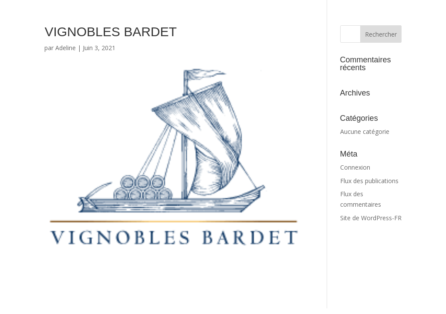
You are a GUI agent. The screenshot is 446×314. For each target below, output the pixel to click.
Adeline (65, 48)
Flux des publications (369, 181)
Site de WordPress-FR (371, 218)
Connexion (355, 167)
